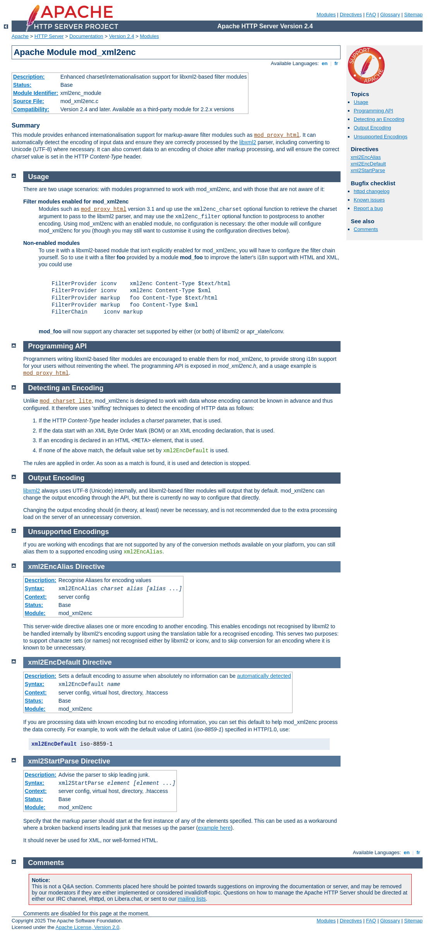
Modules (326, 14)
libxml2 (247, 142)
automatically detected (264, 676)
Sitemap (413, 14)
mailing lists (191, 899)
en (324, 63)
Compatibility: (31, 109)
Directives (351, 14)
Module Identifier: (35, 93)
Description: (29, 77)
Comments (366, 229)
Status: (22, 85)
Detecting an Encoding (379, 119)
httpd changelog (372, 191)
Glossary (390, 14)
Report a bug (368, 208)
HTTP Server (49, 36)
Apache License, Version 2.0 (87, 927)
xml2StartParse (368, 170)
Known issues (369, 200)
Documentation (86, 36)
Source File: (28, 101)
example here (214, 828)
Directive (90, 566)
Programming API (373, 111)
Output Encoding (372, 128)
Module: (35, 613)
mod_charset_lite (66, 401)
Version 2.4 (121, 36)
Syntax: (35, 588)
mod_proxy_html (277, 135)
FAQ (371, 14)
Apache (20, 36)
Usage (361, 102)
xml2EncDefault (368, 164)
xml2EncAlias (366, 157)
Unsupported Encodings (380, 137)
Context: (36, 597)
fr (336, 63)
